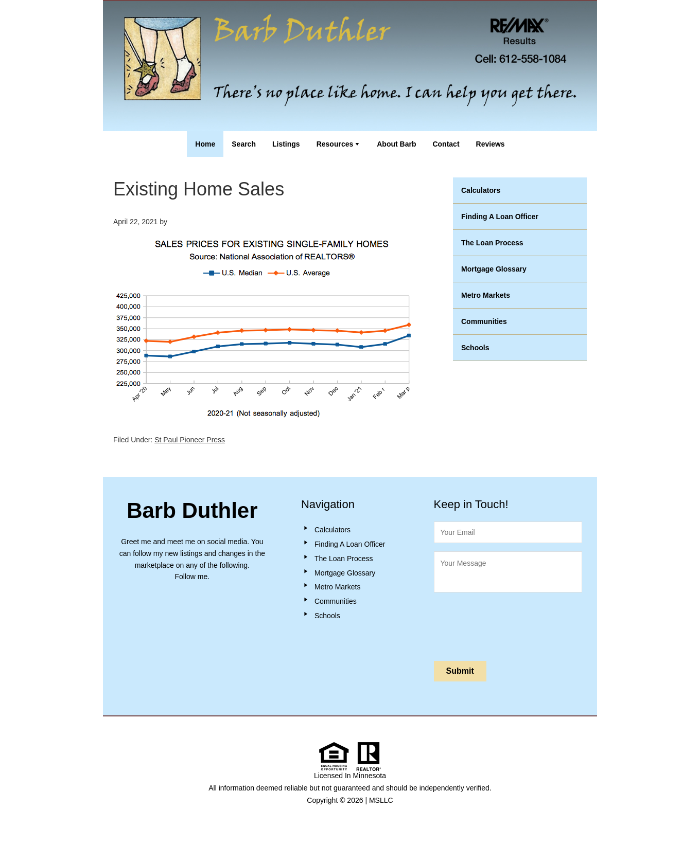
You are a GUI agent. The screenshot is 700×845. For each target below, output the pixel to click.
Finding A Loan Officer (499, 216)
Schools (475, 348)
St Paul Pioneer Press (189, 440)
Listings (286, 144)
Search (244, 144)
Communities (484, 321)
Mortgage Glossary (494, 269)
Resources (335, 144)
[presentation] (512, 624)
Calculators (480, 190)
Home (205, 144)
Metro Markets (485, 295)
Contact (445, 144)
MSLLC (381, 800)
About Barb (396, 144)
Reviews (490, 144)
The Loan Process (492, 243)
